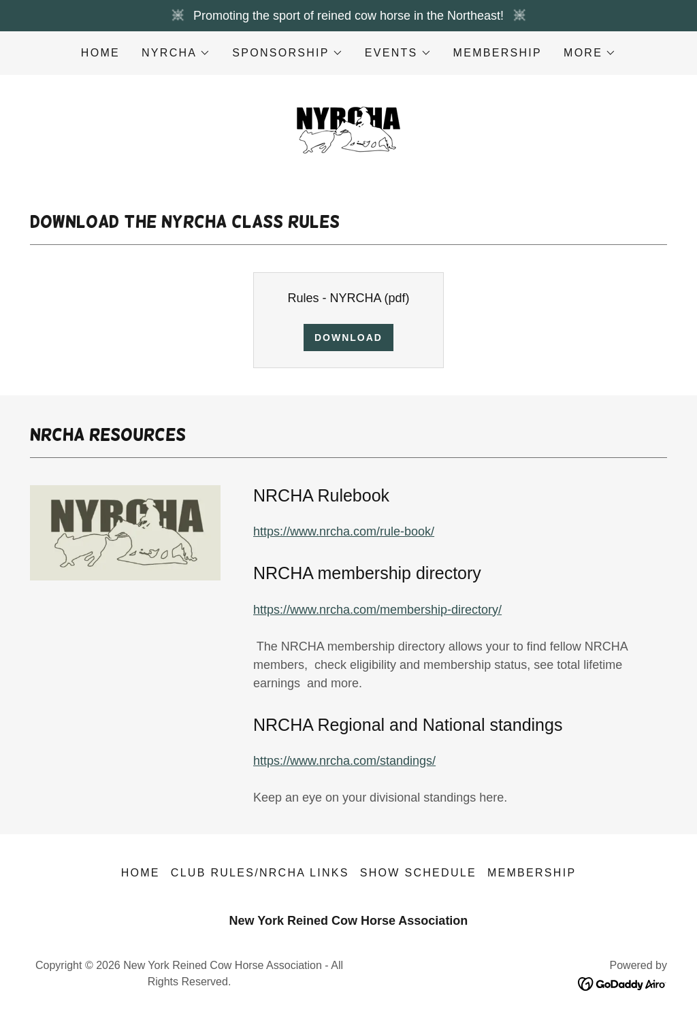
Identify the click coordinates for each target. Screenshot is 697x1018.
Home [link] (100, 53)
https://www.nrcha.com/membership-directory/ (377, 610)
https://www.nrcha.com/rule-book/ (343, 531)
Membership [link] (497, 53)
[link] (348, 128)
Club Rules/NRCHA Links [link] (260, 873)
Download (348, 337)
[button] (176, 53)
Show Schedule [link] (418, 873)
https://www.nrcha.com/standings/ (344, 761)
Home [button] (140, 873)
